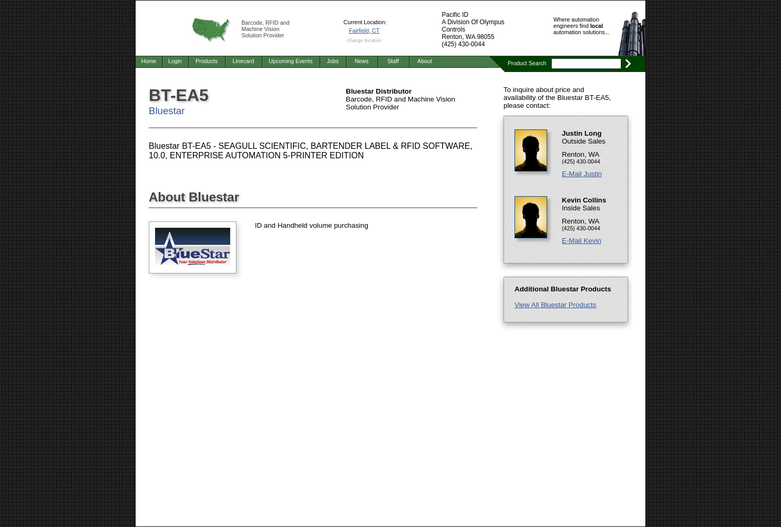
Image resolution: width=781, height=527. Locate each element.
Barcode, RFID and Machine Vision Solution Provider (266, 28)
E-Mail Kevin (581, 241)
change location (364, 40)
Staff (393, 61)
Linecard (243, 61)
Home (148, 61)
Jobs (333, 61)
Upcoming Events (291, 61)
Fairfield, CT (364, 30)
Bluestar (166, 110)
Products (207, 61)
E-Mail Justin (582, 174)
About (424, 61)
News (362, 61)
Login (175, 61)
